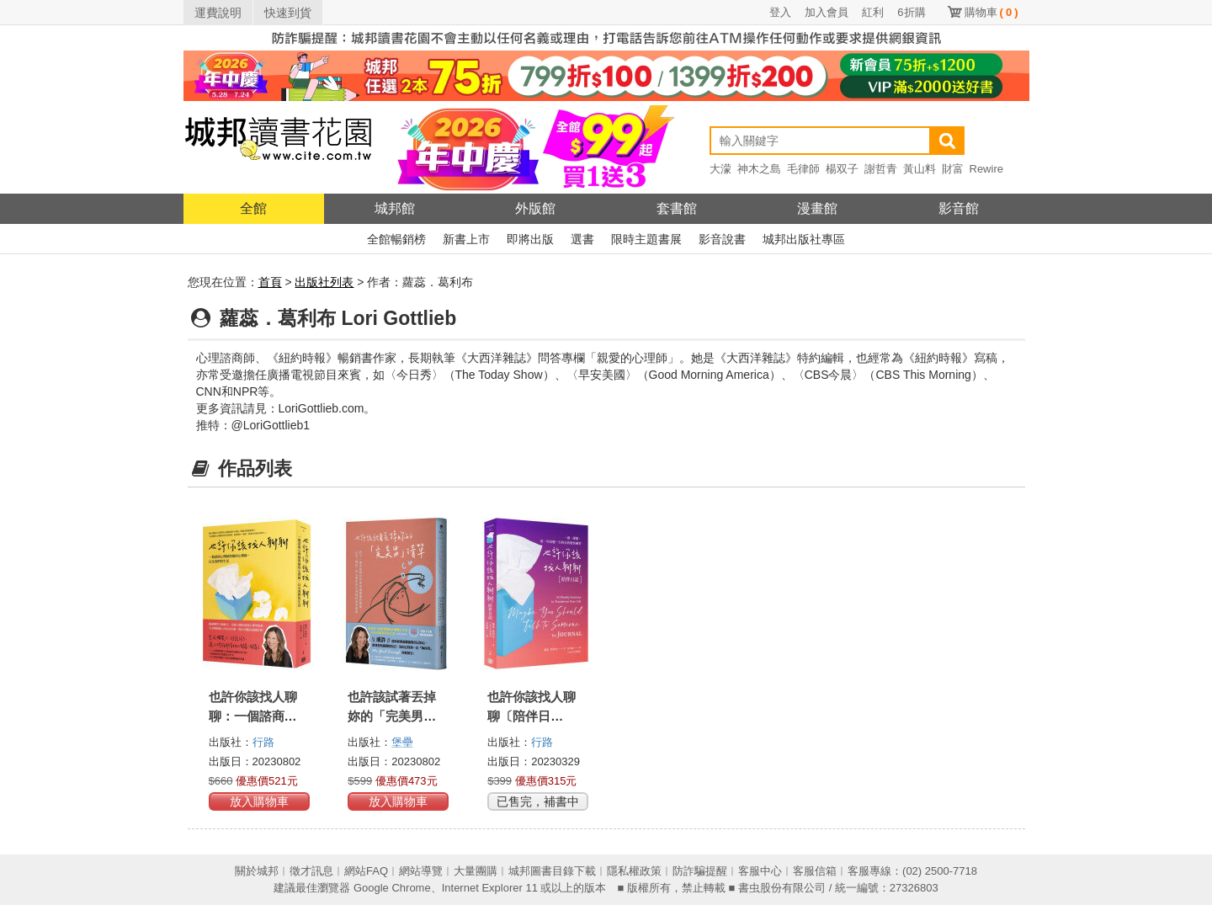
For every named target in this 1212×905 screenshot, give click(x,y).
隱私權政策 (634, 871)
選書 (582, 239)
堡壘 (402, 742)
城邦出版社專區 (804, 239)
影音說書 (722, 239)
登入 (780, 12)
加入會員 (826, 12)
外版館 (535, 208)
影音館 (958, 208)
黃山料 (919, 168)
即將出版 (530, 239)
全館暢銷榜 (396, 239)
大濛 (720, 168)
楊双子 (842, 168)
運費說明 (218, 12)
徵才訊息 (311, 871)
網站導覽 (421, 871)
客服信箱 (815, 871)
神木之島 (759, 168)
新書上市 (466, 239)
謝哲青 (880, 168)
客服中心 (760, 871)
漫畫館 (817, 208)
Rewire (986, 168)
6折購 (911, 12)
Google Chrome (392, 887)
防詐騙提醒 (699, 871)
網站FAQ (366, 871)
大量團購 (475, 871)
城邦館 (395, 208)
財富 (953, 168)
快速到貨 (287, 12)
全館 (253, 208)
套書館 (676, 208)
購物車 (991, 12)
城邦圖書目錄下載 (552, 871)
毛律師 (803, 168)
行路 (263, 742)
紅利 (873, 12)
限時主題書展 (646, 239)
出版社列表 (324, 282)
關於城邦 (257, 871)
